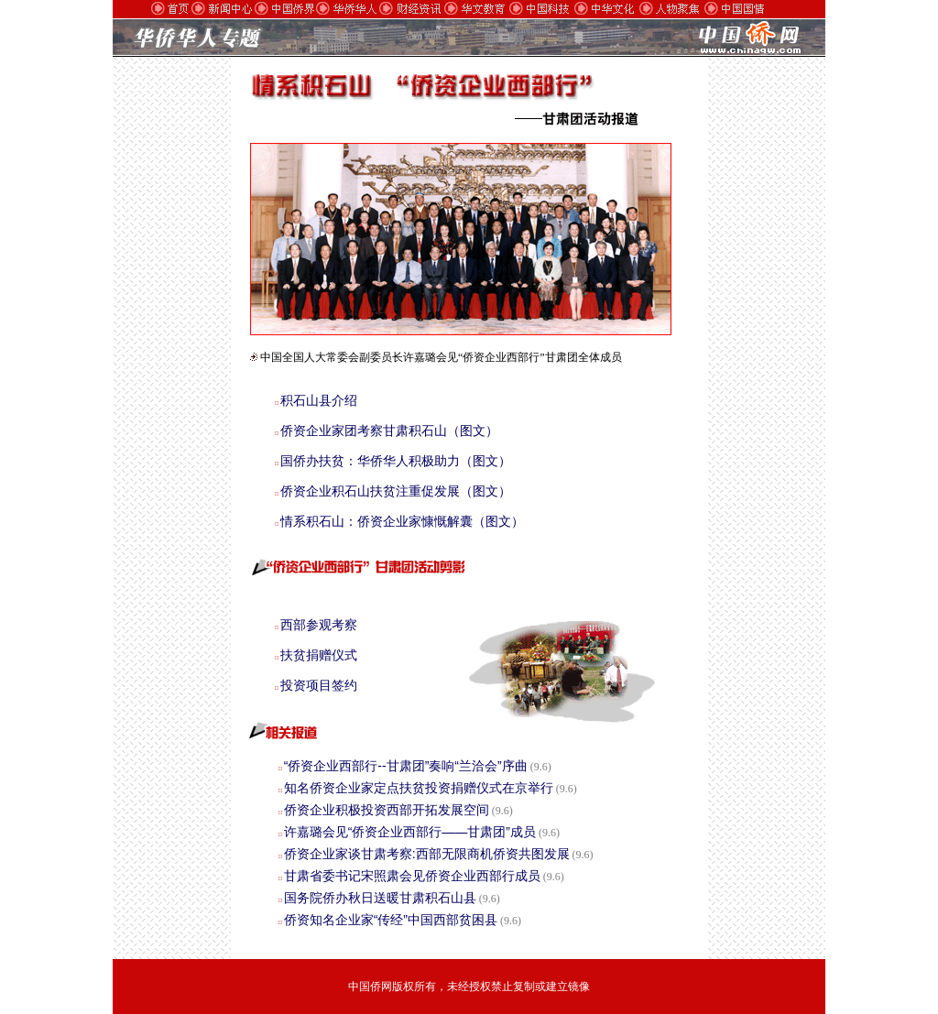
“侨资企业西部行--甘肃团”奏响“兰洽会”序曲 (406, 765)
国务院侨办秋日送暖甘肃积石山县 (380, 897)
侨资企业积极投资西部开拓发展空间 (386, 809)
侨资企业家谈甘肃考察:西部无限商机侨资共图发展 (427, 853)
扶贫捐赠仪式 (318, 655)
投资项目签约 (318, 685)
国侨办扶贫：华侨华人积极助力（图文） (395, 460)
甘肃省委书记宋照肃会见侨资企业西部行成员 (412, 875)
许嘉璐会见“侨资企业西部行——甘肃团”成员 (410, 831)
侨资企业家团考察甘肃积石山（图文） (389, 430)
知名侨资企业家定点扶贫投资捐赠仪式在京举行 (418, 787)
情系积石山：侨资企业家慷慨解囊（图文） (402, 521)
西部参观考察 (318, 624)
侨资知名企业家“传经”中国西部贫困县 (390, 919)
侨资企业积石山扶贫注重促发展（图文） (395, 491)
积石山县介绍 (318, 400)
